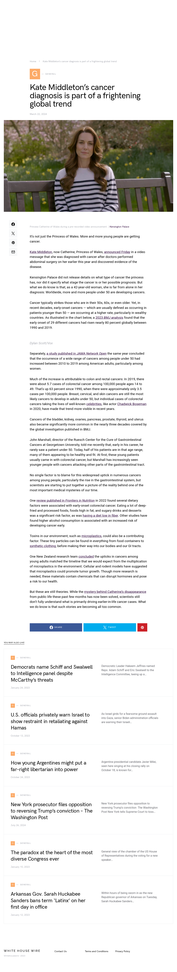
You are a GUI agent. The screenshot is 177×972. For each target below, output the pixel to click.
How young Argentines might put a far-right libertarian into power (48, 767)
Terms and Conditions (96, 951)
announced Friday (117, 252)
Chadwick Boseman (132, 404)
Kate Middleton (41, 252)
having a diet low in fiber (100, 516)
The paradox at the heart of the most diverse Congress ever (52, 856)
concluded (86, 557)
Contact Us (60, 951)
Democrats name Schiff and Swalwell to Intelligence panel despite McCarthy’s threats (52, 674)
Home (33, 61)
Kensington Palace (119, 227)
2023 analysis (109, 318)
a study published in (76, 354)
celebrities (93, 404)
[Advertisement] (88, 24)
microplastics (91, 537)
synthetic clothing (43, 546)
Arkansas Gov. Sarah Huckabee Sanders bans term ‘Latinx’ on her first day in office (48, 901)
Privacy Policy (122, 951)
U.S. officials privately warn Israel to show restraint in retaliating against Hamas (50, 722)
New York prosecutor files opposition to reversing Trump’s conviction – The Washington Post (51, 811)
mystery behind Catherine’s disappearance (115, 592)
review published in (65, 501)
